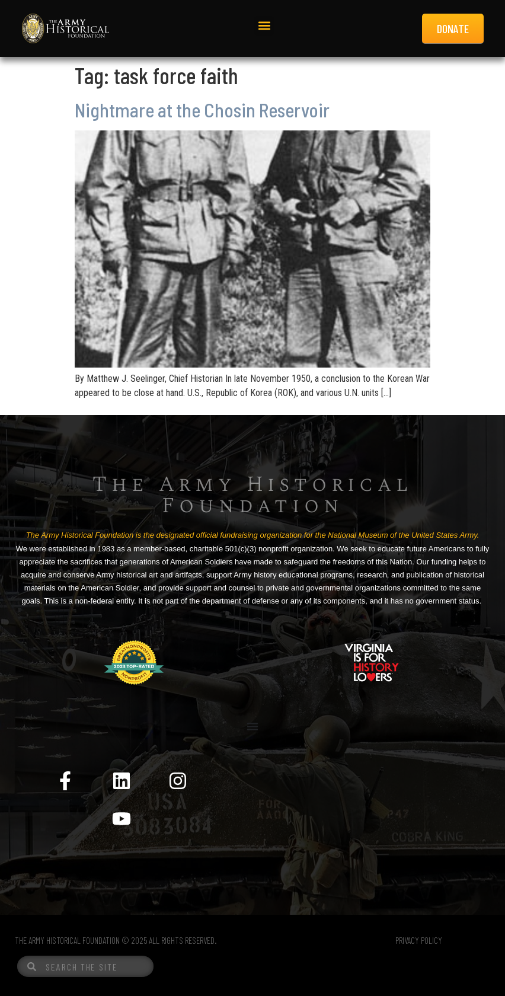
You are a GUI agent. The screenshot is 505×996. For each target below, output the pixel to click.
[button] (264, 26)
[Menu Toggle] (252, 726)
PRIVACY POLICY (418, 940)
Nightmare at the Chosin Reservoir (202, 109)
